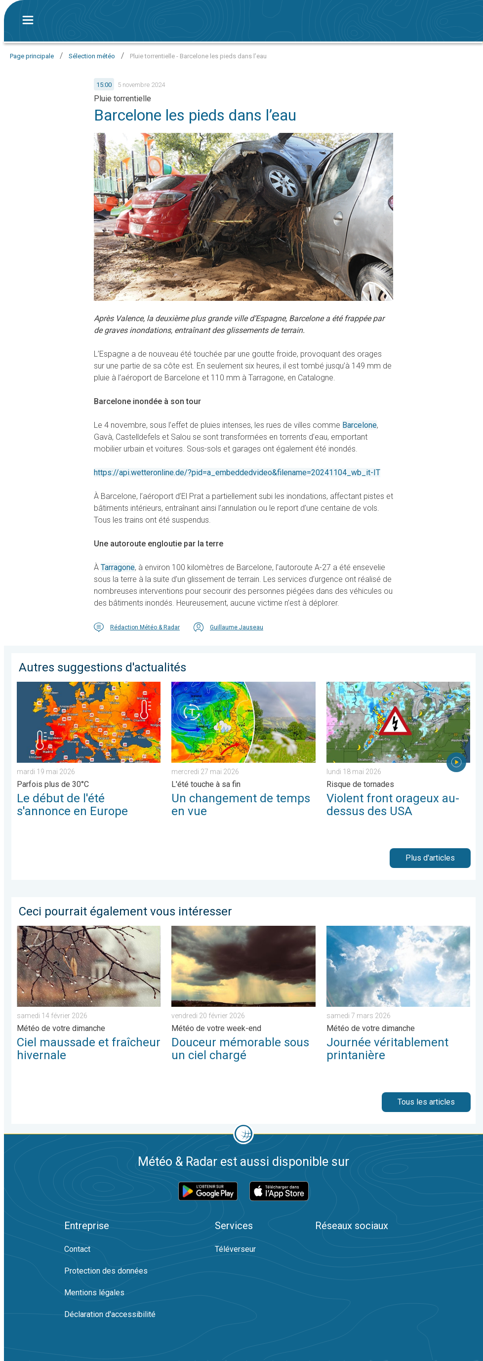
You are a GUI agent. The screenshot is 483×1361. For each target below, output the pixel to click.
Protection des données (106, 1271)
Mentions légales (94, 1292)
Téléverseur (235, 1249)
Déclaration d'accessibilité (110, 1314)
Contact (77, 1249)
